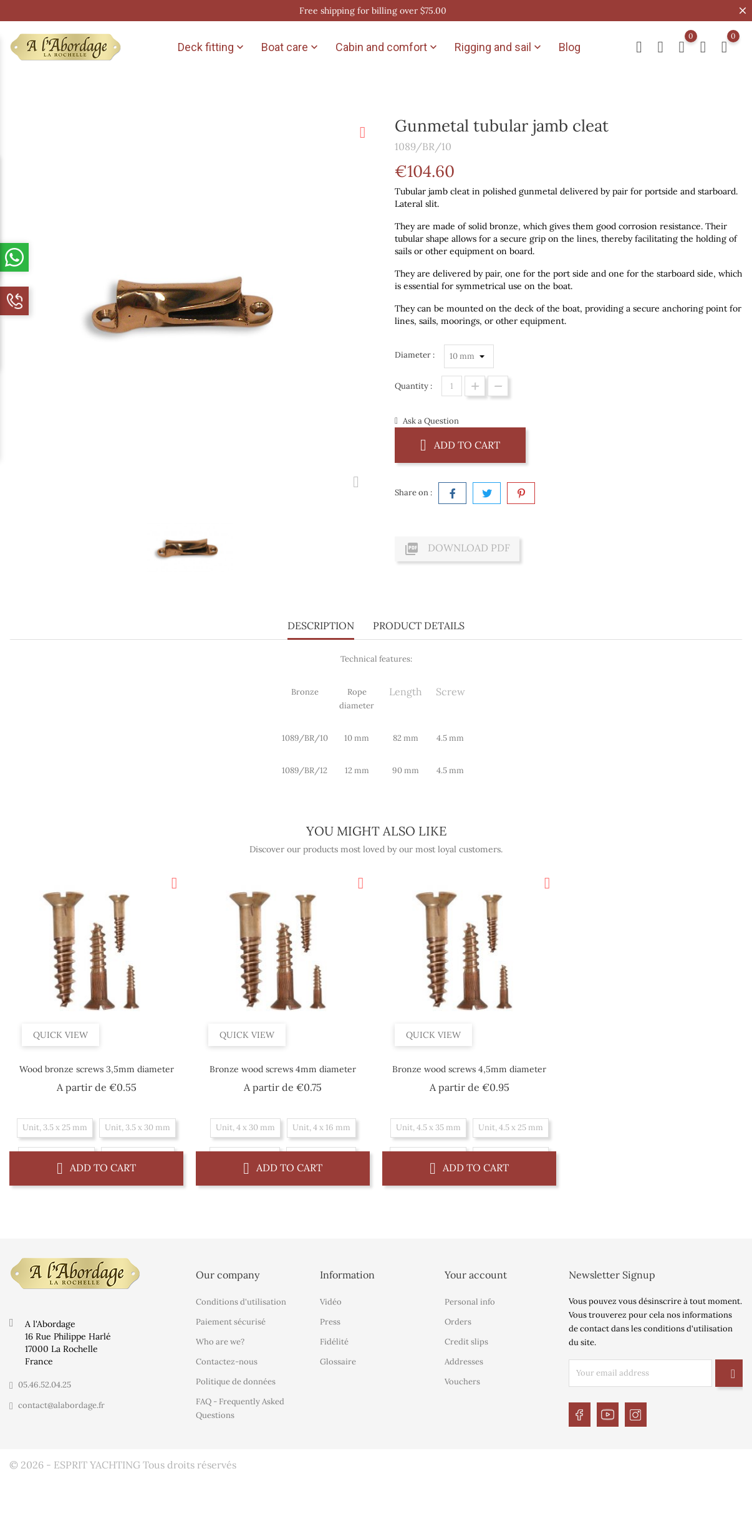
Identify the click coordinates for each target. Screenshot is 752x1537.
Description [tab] (320, 625)
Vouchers (462, 1381)
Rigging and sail (499, 47)
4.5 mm (450, 738)
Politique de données (236, 1381)
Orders (458, 1321)
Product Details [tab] (419, 625)
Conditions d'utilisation (241, 1302)
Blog (570, 47)
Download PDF (457, 548)
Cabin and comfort (387, 47)
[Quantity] (451, 386)
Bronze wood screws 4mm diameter (283, 1069)
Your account (476, 1274)
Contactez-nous (227, 1361)
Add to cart (460, 444)
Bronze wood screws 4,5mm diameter (469, 1069)
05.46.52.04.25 (44, 1384)
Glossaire (338, 1361)
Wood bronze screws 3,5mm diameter (96, 1069)
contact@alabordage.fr (61, 1405)
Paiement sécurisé (231, 1321)
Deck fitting (212, 47)
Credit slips (466, 1341)
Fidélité (334, 1341)
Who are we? (220, 1341)
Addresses (464, 1361)
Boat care (291, 47)
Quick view (60, 1034)
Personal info (470, 1302)
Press (330, 1321)
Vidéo (331, 1302)
